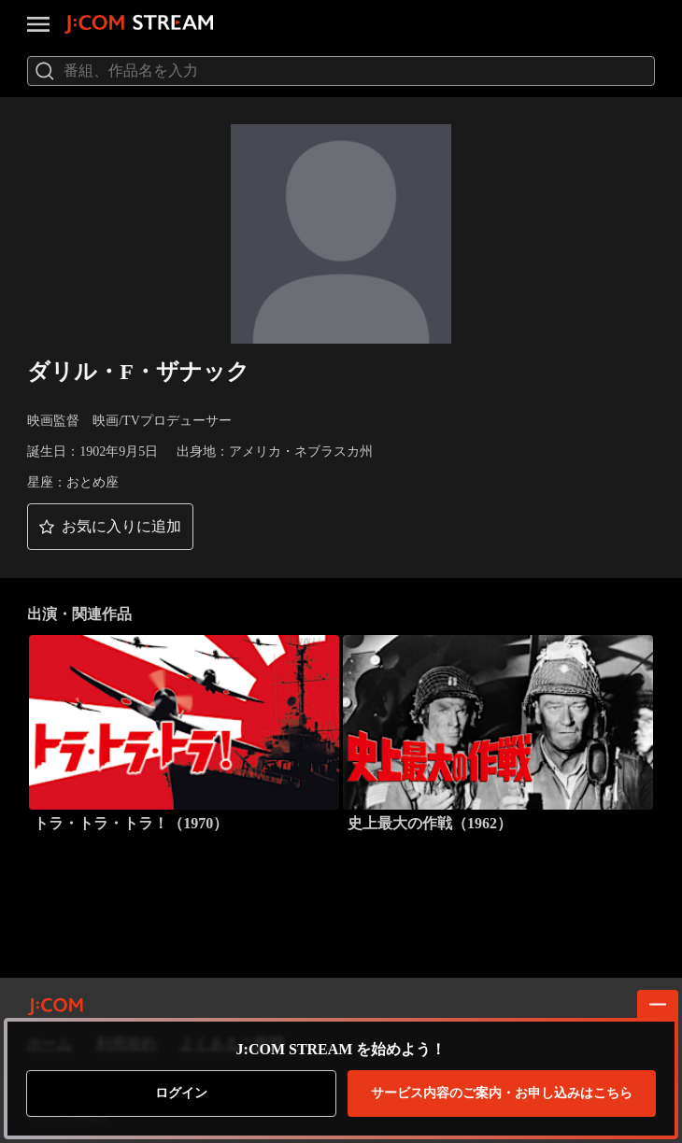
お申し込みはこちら (501, 1093)
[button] (110, 526)
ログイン (181, 1093)
